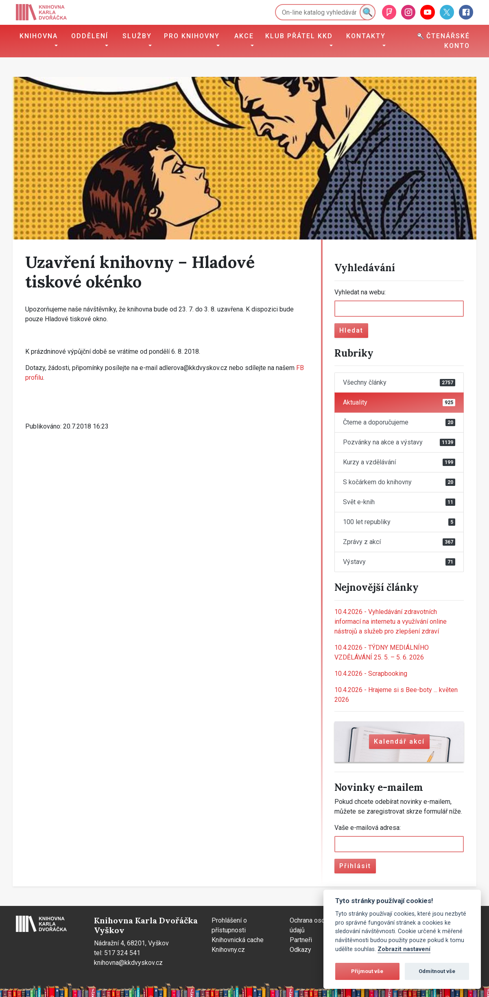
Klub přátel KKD (299, 36)
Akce (244, 36)
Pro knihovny (192, 36)
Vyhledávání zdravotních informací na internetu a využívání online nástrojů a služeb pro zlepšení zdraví (390, 621)
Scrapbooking (370, 673)
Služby (137, 36)
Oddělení (89, 36)
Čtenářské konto (443, 41)
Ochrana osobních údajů (315, 925)
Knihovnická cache (238, 940)
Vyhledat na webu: (360, 292)
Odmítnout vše (437, 971)
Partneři (301, 940)
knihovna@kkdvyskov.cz (128, 963)
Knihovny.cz (228, 949)
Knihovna (39, 36)
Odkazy (300, 949)
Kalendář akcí (399, 741)
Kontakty (366, 36)
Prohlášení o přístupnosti (229, 925)
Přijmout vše (367, 971)
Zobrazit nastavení (404, 949)
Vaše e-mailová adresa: (367, 828)
